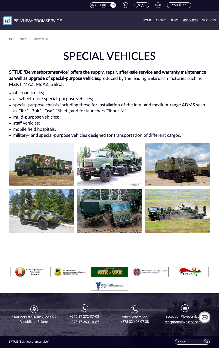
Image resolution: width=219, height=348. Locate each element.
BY (92, 5)
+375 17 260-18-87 (84, 322)
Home (147, 20)
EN (113, 5)
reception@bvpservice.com (185, 322)
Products (190, 20)
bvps (11, 39)
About (160, 20)
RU (103, 5)
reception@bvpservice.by (185, 316)
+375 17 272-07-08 (84, 316)
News (174, 20)
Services (209, 20)
